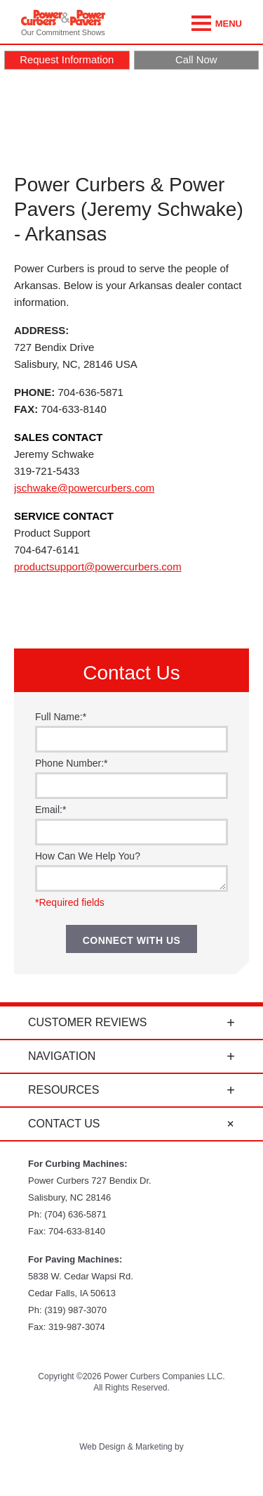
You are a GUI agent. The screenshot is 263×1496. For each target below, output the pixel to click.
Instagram (167, 1417)
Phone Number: (71, 763)
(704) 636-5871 (75, 1214)
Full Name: (60, 716)
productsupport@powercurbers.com (98, 567)
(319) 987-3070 (75, 1310)
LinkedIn (203, 1417)
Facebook (131, 1417)
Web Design (102, 1447)
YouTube (95, 1417)
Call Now (196, 59)
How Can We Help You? (87, 856)
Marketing (154, 1447)
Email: (50, 809)
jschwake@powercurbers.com (84, 488)
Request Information (67, 59)
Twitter (60, 1417)
